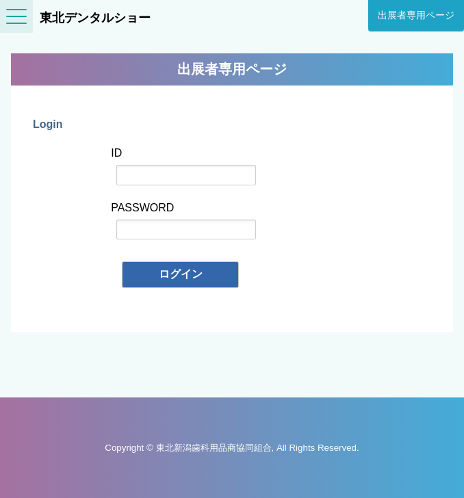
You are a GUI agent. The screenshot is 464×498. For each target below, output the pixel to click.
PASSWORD (183, 221)
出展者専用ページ (416, 15)
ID (183, 166)
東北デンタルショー (95, 18)
